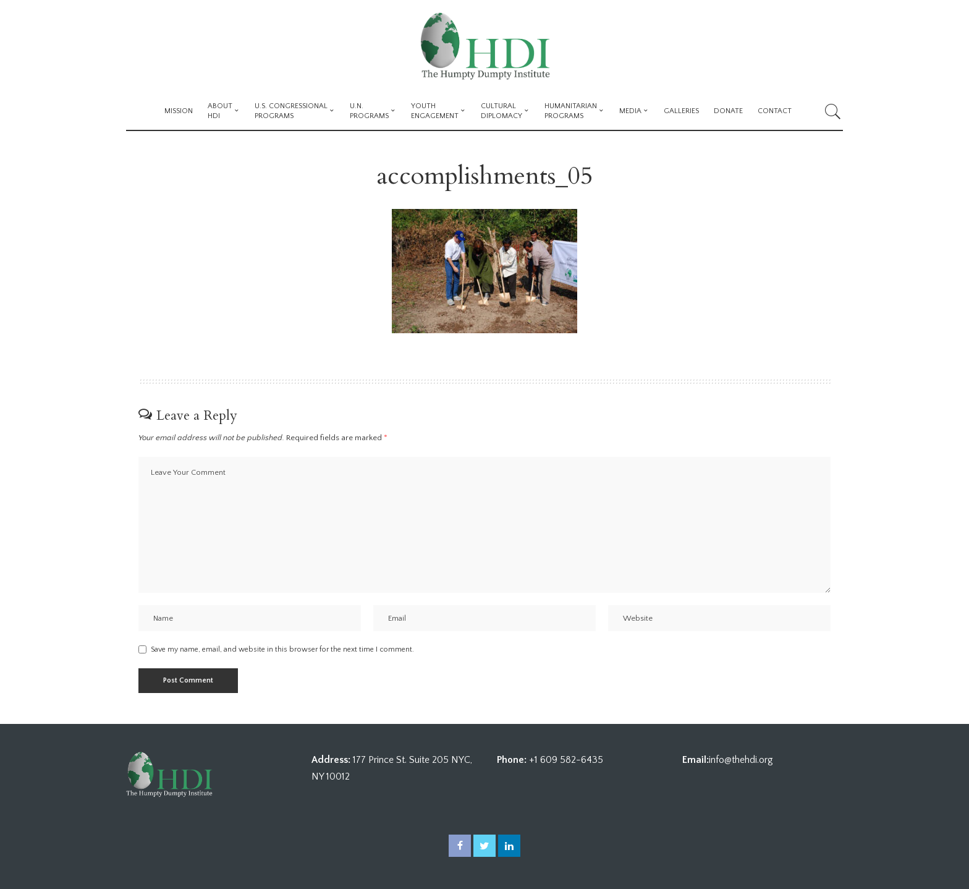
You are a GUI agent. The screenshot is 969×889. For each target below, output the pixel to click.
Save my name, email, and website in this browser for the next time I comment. (282, 649)
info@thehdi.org (741, 760)
